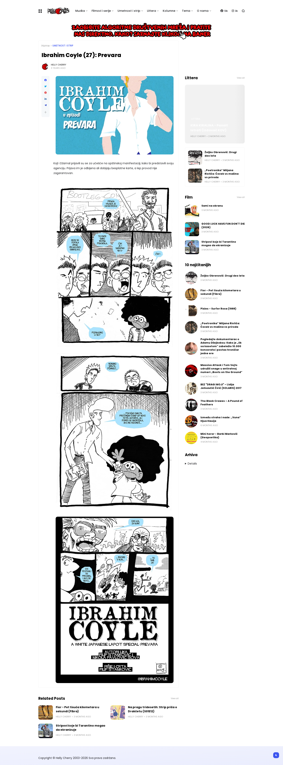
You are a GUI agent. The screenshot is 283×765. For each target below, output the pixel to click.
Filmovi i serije (101, 11)
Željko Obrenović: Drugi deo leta (221, 154)
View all (175, 698)
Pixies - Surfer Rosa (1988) (218, 308)
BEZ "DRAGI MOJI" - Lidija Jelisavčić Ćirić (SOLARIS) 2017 (221, 386)
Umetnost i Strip (62, 45)
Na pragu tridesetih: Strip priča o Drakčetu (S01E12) (152, 709)
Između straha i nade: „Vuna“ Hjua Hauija (220, 419)
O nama (203, 11)
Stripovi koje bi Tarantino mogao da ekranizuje (80, 728)
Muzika (80, 11)
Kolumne (169, 11)
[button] (45, 112)
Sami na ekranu (212, 205)
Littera (151, 11)
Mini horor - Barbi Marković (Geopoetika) (219, 435)
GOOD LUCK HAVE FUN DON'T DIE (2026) (223, 225)
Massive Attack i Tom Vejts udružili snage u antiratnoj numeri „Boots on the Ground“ (221, 368)
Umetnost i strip (129, 11)
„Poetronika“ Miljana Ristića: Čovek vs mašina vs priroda (222, 174)
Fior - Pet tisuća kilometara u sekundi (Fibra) (77, 709)
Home (45, 46)
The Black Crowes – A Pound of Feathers (221, 402)
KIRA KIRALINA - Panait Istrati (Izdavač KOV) (209, 127)
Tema (186, 11)
